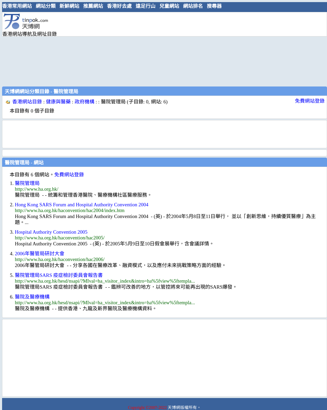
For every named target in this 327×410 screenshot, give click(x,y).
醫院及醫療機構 (32, 297)
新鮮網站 (69, 6)
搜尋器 (214, 6)
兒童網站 (169, 6)
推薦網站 (93, 6)
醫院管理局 (27, 183)
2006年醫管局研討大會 (39, 253)
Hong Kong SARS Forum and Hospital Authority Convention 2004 (81, 204)
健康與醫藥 (58, 101)
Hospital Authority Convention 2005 (51, 232)
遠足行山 (145, 6)
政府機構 (84, 101)
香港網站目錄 (27, 101)
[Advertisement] (134, 48)
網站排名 (193, 6)
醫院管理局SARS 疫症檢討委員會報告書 (59, 275)
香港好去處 (119, 6)
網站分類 (46, 6)
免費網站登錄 (310, 101)
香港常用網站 (17, 6)
